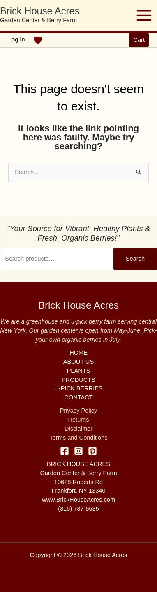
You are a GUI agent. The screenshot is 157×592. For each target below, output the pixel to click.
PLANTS (78, 370)
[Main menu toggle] (144, 15)
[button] (139, 40)
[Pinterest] (92, 451)
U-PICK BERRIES (78, 388)
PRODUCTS (78, 379)
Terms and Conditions (79, 437)
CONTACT (78, 397)
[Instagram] (78, 451)
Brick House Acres (40, 11)
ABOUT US (78, 361)
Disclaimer (78, 428)
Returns (78, 419)
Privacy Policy (78, 410)
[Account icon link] (16, 39)
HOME (78, 352)
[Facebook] (64, 451)
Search (135, 258)
